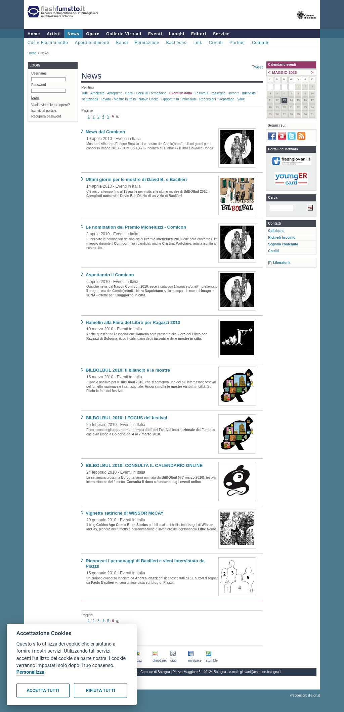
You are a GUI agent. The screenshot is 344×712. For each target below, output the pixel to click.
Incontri (234, 93)
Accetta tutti (43, 690)
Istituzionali (89, 99)
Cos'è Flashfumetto (48, 42)
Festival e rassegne (210, 93)
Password (38, 85)
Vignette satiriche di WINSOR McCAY (125, 513)
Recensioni (207, 99)
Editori (198, 34)
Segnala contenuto (283, 244)
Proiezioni (189, 99)
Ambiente (97, 93)
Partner (237, 42)
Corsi (129, 93)
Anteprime (115, 93)
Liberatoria (282, 263)
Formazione (147, 42)
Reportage (226, 99)
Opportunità (170, 99)
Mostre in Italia (125, 99)
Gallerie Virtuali (123, 34)
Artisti (54, 34)
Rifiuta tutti (100, 690)
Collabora (276, 231)
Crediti (216, 42)
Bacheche (176, 42)
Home (34, 34)
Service (221, 34)
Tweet (257, 67)
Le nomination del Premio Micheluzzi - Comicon (136, 227)
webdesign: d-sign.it (305, 695)
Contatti (260, 42)
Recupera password (46, 116)
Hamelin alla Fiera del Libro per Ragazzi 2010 (133, 322)
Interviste (249, 93)
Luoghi (176, 34)
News (73, 34)
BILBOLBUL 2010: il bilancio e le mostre (128, 370)
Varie (241, 99)
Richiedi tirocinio (281, 237)
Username (39, 73)
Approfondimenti (92, 42)
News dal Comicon (105, 131)
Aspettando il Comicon (110, 274)
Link (198, 42)
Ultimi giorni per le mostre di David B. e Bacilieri (136, 179)
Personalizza (30, 672)
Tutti (84, 93)
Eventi (155, 34)
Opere (92, 34)
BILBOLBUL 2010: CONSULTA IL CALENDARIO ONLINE (144, 465)
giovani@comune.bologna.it (261, 672)
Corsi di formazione (151, 93)
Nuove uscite (149, 99)
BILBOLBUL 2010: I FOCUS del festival (126, 417)
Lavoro (106, 99)
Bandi (122, 42)
